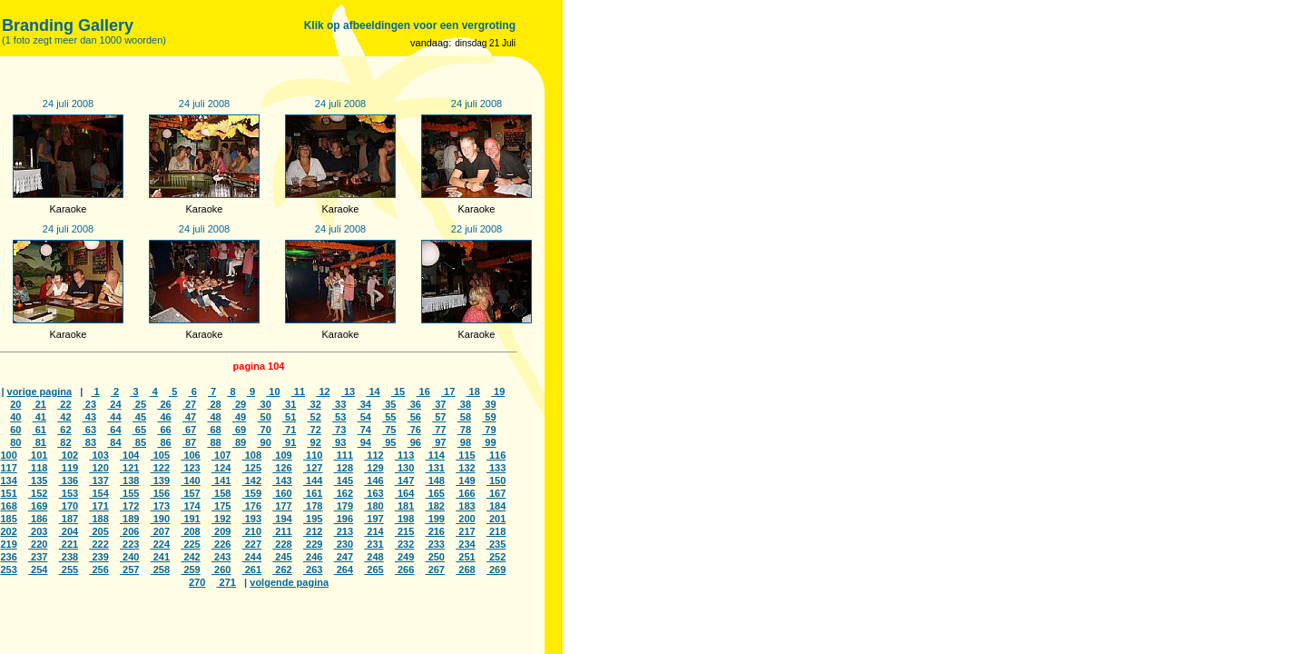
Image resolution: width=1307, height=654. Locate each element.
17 (448, 391)
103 (98, 455)
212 (312, 531)
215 (404, 531)
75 (389, 429)
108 (251, 455)
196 (343, 518)
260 (221, 569)
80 (15, 442)
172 (129, 505)
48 (214, 416)
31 (289, 404)
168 (8, 505)
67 (189, 429)
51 (289, 416)
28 (214, 404)
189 (129, 518)
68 (214, 429)
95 (389, 442)
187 (68, 518)
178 (312, 505)
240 (129, 556)
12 (322, 391)
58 (464, 416)
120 (98, 467)
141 (221, 480)
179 (343, 505)
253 (8, 569)
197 (373, 518)
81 (39, 442)
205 (98, 531)
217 (465, 531)
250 (435, 556)
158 (221, 493)
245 (281, 556)
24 (114, 404)
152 (37, 493)
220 (37, 544)
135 (37, 480)
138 (129, 480)
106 (190, 455)
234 (465, 544)
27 (189, 404)
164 (404, 493)
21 (39, 404)
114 (435, 455)
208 (190, 531)
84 (114, 442)
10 (273, 391)
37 (439, 404)
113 (404, 455)
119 (68, 467)
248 (373, 556)
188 (98, 518)
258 (160, 569)
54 (364, 416)
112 (373, 455)
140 (190, 480)
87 (189, 442)
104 (129, 455)
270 (197, 582)
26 (164, 404)
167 (496, 493)
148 (435, 480)
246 (312, 556)
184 (496, 505)
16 (422, 391)
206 (129, 531)
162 (343, 493)
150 (496, 480)
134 (8, 480)
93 (339, 442)
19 (498, 391)
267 (435, 569)
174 (190, 505)
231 (373, 544)
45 (139, 416)
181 (404, 505)
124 (221, 467)
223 (129, 544)
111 (343, 455)
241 (160, 556)
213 (343, 531)
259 (190, 569)
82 (64, 442)
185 (8, 518)
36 (414, 404)
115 (465, 455)
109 (281, 455)
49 (239, 416)
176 (251, 505)
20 (15, 404)
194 (281, 518)
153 (68, 493)
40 (15, 416)
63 (89, 429)
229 (312, 544)
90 (263, 442)
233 (435, 544)
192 (221, 518)
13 (348, 391)
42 (64, 416)
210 (251, 531)
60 (15, 429)
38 (464, 404)
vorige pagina (40, 391)
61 (39, 429)
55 (389, 416)
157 (190, 493)
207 (160, 531)
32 (314, 404)
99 (489, 442)
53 (339, 416)
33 (339, 404)
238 (68, 556)
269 (496, 569)
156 (160, 493)
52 (314, 416)
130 (404, 467)
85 (139, 442)
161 (312, 493)
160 (281, 493)
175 (221, 505)
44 (114, 416)
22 (64, 404)
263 (312, 569)
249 (404, 556)
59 (489, 416)
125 (251, 467)
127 (312, 467)
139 (160, 480)
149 (465, 480)
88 (214, 442)
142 (251, 480)
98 (464, 442)
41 (39, 416)
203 (37, 531)
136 (68, 480)
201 (496, 518)
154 (98, 493)
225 (190, 544)
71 (289, 429)
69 (239, 429)
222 (98, 544)
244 (251, 556)
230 (343, 544)
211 (281, 531)
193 (251, 518)
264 (343, 569)
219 (8, 544)
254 (37, 569)
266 (404, 569)
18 (473, 391)
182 (435, 505)
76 (414, 429)
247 (343, 556)
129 (373, 467)
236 (8, 556)
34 (364, 404)
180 (373, 505)
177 (281, 505)
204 (68, 531)
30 (263, 404)
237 (37, 556)
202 (8, 531)
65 (139, 429)
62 (64, 429)
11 (298, 391)
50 (263, 416)
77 (439, 429)
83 (89, 442)
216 (435, 531)
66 (164, 429)
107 (221, 455)
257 (129, 569)
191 (190, 518)
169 (37, 505)
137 (98, 480)
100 (8, 455)
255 (68, 569)
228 (281, 544)
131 (435, 467)
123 (190, 467)
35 (389, 404)
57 (439, 416)
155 (129, 493)
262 (281, 569)
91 (289, 442)
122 (160, 467)
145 (343, 480)
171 (98, 505)
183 (465, 505)
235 (496, 544)
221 (68, 544)
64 (114, 429)
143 (281, 480)
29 (239, 404)
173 (160, 505)
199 (435, 518)
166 (465, 493)
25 (139, 404)
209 (221, 531)
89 (239, 442)
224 (160, 544)
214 (373, 531)
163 (373, 493)
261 (251, 569)
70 (263, 429)
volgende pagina (289, 582)
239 (98, 556)
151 (8, 493)
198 (404, 518)
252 (496, 556)
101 (37, 455)
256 (98, 569)
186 (37, 518)
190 (160, 518)
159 (251, 493)
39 (489, 404)
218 (496, 531)
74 (364, 429)
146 (373, 480)
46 (164, 416)
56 (414, 416)
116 (496, 455)
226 (221, 544)
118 (37, 467)
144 (312, 480)
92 (314, 442)
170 (68, 505)
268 (465, 569)
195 (312, 518)
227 (251, 544)
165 (435, 493)
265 (373, 569)
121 (129, 467)
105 (160, 455)
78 (464, 429)
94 (364, 442)
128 (343, 467)
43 (89, 416)
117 (8, 467)
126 (281, 467)
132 (465, 467)
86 (164, 442)
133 (496, 467)
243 (221, 556)
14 (372, 391)
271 (226, 582)
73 (339, 429)
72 (314, 429)
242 (190, 556)
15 (398, 391)
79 (489, 429)
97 (439, 442)
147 (404, 480)
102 (68, 455)
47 (189, 416)
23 (89, 404)
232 (404, 544)
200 (465, 518)
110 (312, 455)
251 (465, 556)
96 (414, 442)
